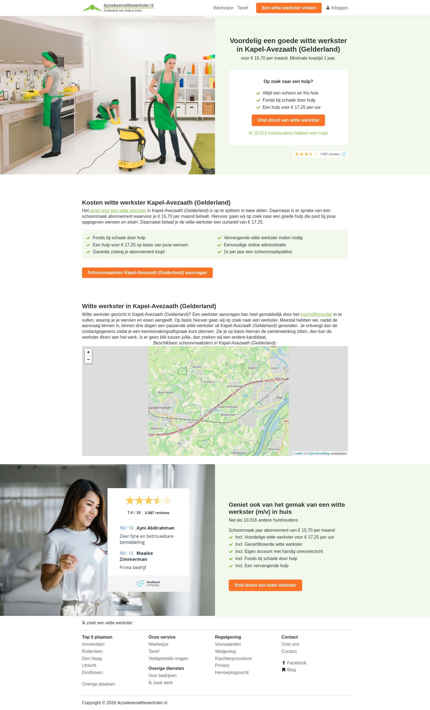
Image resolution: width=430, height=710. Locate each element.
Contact (289, 651)
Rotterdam (92, 651)
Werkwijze (223, 7)
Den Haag (92, 658)
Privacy (222, 665)
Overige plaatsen (98, 684)
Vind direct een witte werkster (288, 120)
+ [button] (88, 352)
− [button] (88, 360)
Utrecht (89, 665)
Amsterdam (93, 644)
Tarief (242, 7)
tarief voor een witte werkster (118, 210)
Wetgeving (225, 651)
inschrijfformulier (316, 314)
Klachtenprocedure (233, 658)
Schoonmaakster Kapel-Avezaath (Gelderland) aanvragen (147, 272)
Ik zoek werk (161, 682)
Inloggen (337, 7)
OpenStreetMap (319, 453)
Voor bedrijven (163, 675)
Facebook (296, 663)
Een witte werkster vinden (289, 7)
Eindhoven (92, 672)
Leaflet (298, 453)
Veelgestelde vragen (168, 658)
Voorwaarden (228, 644)
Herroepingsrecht (232, 672)
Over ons (290, 644)
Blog (291, 669)
